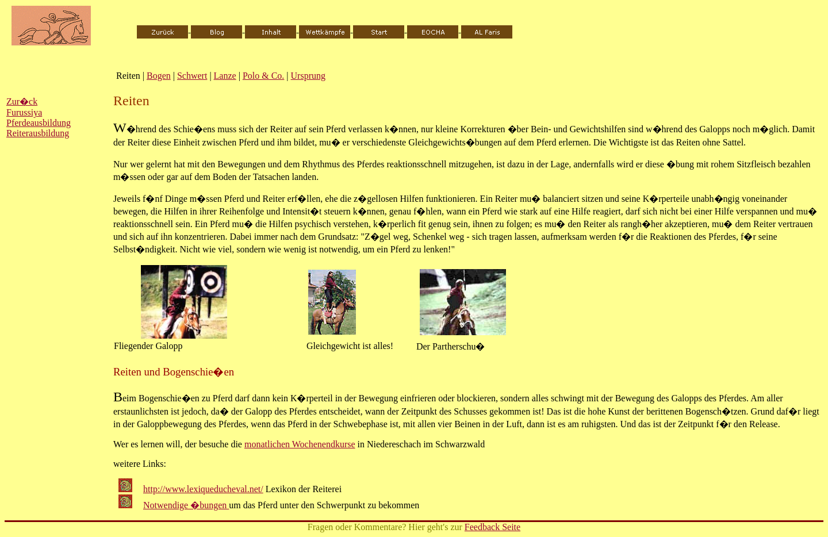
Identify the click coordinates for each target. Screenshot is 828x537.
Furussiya (24, 112)
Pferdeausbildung (38, 123)
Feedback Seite (492, 527)
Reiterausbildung (37, 133)
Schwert (192, 75)
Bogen (159, 75)
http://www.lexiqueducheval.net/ (203, 489)
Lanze (225, 75)
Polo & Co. (263, 75)
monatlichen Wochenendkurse (299, 444)
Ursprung (308, 75)
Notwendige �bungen (186, 505)
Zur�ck (21, 101)
